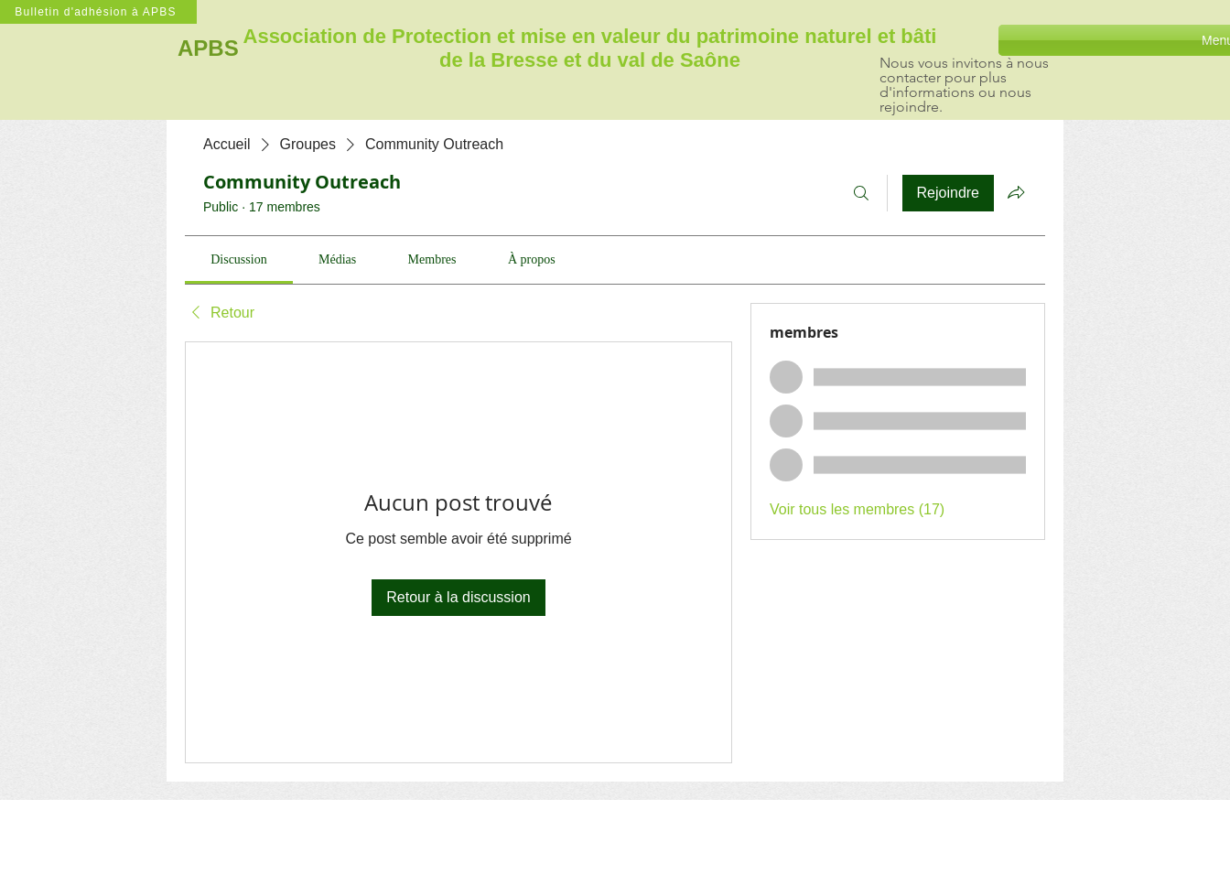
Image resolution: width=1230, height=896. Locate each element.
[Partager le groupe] (1016, 192)
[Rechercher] (861, 193)
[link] (238, 259)
